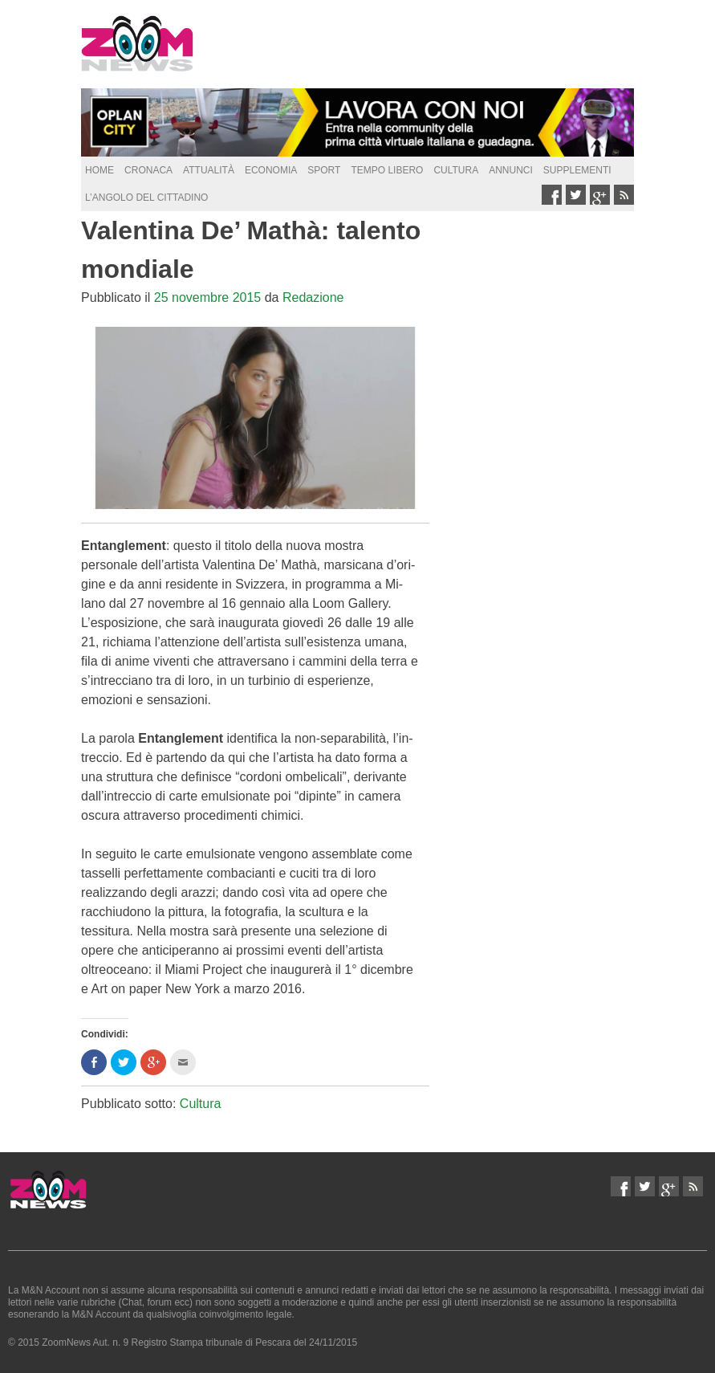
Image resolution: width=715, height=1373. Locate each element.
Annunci (511, 170)
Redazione (313, 297)
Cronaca (148, 170)
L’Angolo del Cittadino (146, 197)
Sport (323, 170)
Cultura (455, 170)
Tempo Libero (387, 170)
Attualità (208, 170)
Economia (271, 170)
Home (99, 170)
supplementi (577, 170)
